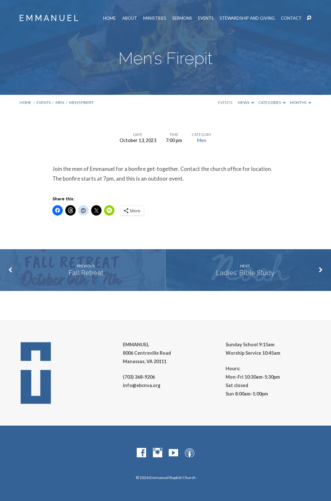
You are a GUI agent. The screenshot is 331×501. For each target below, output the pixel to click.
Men (60, 102)
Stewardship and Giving (247, 18)
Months (300, 102)
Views (246, 102)
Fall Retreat (86, 273)
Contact (291, 18)
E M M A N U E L (49, 18)
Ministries (154, 18)
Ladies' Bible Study (245, 273)
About (129, 18)
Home (109, 18)
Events (206, 18)
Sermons (182, 18)
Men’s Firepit (81, 102)
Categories (272, 102)
